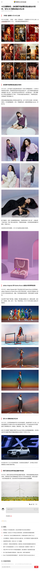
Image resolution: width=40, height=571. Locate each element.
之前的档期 (4, 21)
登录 (11, 516)
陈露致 (2, 10)
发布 (36, 509)
